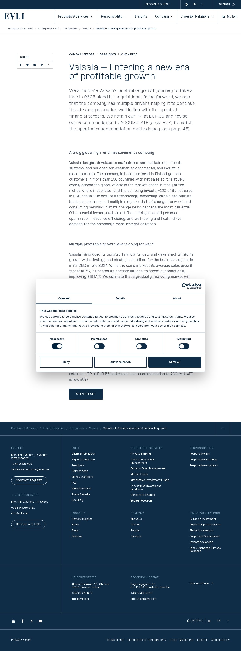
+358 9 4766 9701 (23, 507)
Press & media (81, 494)
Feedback (78, 465)
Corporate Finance (143, 495)
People (135, 530)
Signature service (83, 459)
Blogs (75, 530)
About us (136, 519)
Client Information (83, 454)
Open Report (86, 394)
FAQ (74, 483)
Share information (201, 530)
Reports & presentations (205, 524)
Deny (66, 362)
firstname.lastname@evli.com (30, 469)
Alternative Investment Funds (150, 480)
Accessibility (220, 640)
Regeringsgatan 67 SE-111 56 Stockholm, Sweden (150, 586)
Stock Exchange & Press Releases (205, 550)
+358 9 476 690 (21, 464)
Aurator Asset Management (148, 468)
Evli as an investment (203, 519)
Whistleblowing (81, 488)
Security (77, 500)
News (75, 524)
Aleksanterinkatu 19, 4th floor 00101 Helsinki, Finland (91, 586)
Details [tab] (120, 298)
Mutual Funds (139, 474)
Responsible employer (204, 465)
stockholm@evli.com (143, 599)
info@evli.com (20, 513)
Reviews (77, 536)
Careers (136, 536)
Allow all (174, 362)
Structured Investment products (146, 488)
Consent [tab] (64, 298)
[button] (20, 64)
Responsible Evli (200, 454)
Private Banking (141, 454)
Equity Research (141, 500)
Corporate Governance (205, 536)
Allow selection (120, 362)
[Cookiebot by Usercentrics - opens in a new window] (184, 286)
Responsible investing (203, 459)
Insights (141, 16)
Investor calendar (201, 542)
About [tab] (177, 298)
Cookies (202, 640)
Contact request (29, 480)
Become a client (157, 4)
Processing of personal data (147, 640)
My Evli (229, 17)
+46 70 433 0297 (142, 593)
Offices (135, 524)
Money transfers (82, 477)
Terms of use (115, 640)
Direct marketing (181, 640)
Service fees (80, 471)
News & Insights (82, 519)
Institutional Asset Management (142, 461)
